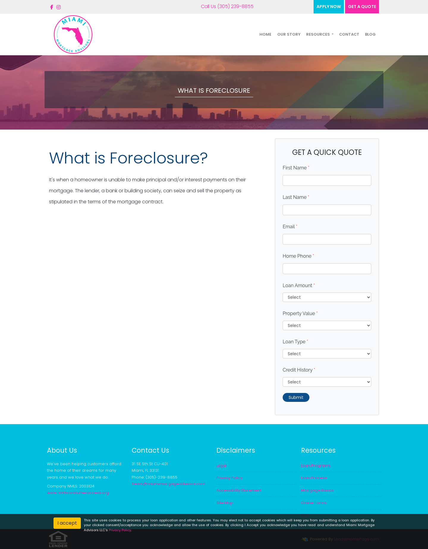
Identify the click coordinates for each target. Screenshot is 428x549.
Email (290, 226)
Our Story (288, 34)
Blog (370, 34)
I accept (67, 523)
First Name (296, 168)
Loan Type (295, 341)
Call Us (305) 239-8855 (223, 6)
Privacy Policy (120, 530)
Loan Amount (299, 285)
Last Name (296, 197)
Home (265, 34)
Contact (349, 34)
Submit (296, 397)
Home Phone (298, 256)
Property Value (300, 313)
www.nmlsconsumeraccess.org (78, 492)
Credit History (299, 370)
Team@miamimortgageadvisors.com (168, 484)
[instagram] (58, 7)
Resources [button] (318, 34)
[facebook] (51, 7)
